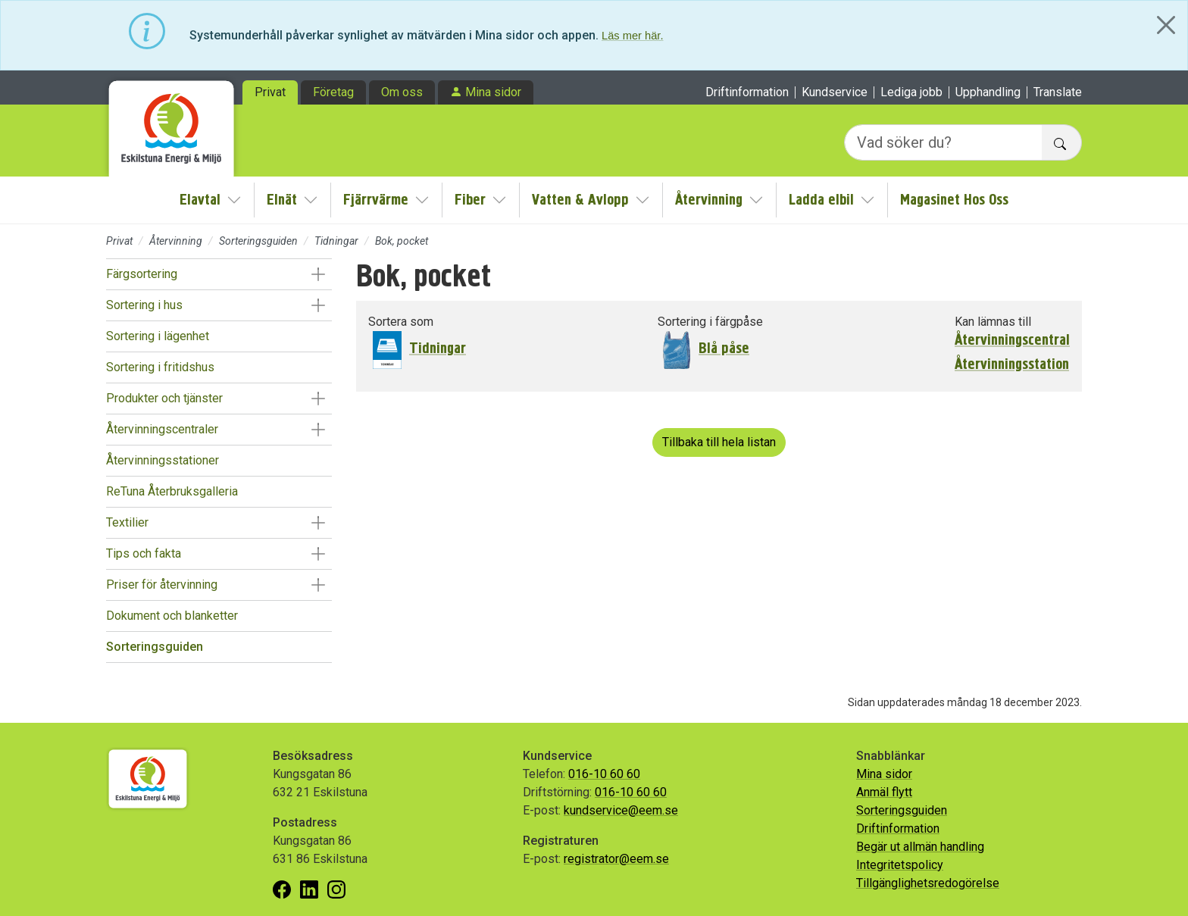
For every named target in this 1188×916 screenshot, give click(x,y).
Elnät (282, 199)
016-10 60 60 (604, 774)
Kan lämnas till (993, 321)
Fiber (470, 199)
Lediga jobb (911, 92)
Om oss (402, 92)
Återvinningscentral (1012, 340)
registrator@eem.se (616, 859)
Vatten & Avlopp (580, 199)
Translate (1057, 92)
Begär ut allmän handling (920, 846)
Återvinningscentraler (162, 429)
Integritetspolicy (899, 865)
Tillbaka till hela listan (719, 442)
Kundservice (835, 92)
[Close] (1166, 25)
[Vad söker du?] (943, 142)
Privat (270, 92)
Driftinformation (747, 92)
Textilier (127, 522)
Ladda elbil (821, 199)
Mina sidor (493, 92)
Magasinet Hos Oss (954, 199)
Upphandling (988, 92)
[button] (318, 274)
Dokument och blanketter (172, 615)
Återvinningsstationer (162, 460)
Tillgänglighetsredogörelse (927, 883)
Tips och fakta (143, 553)
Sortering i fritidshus (160, 367)
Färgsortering (141, 274)
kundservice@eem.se (621, 810)
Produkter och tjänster (164, 398)
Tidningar (336, 241)
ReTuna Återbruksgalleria (172, 491)
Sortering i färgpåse (710, 321)
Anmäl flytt (884, 792)
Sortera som (400, 321)
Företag (333, 92)
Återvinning (708, 199)
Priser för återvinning (161, 584)
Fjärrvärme (375, 199)
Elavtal (200, 199)
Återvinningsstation (1012, 364)
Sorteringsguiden (258, 241)
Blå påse (724, 348)
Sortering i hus (144, 305)
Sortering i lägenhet (157, 336)
